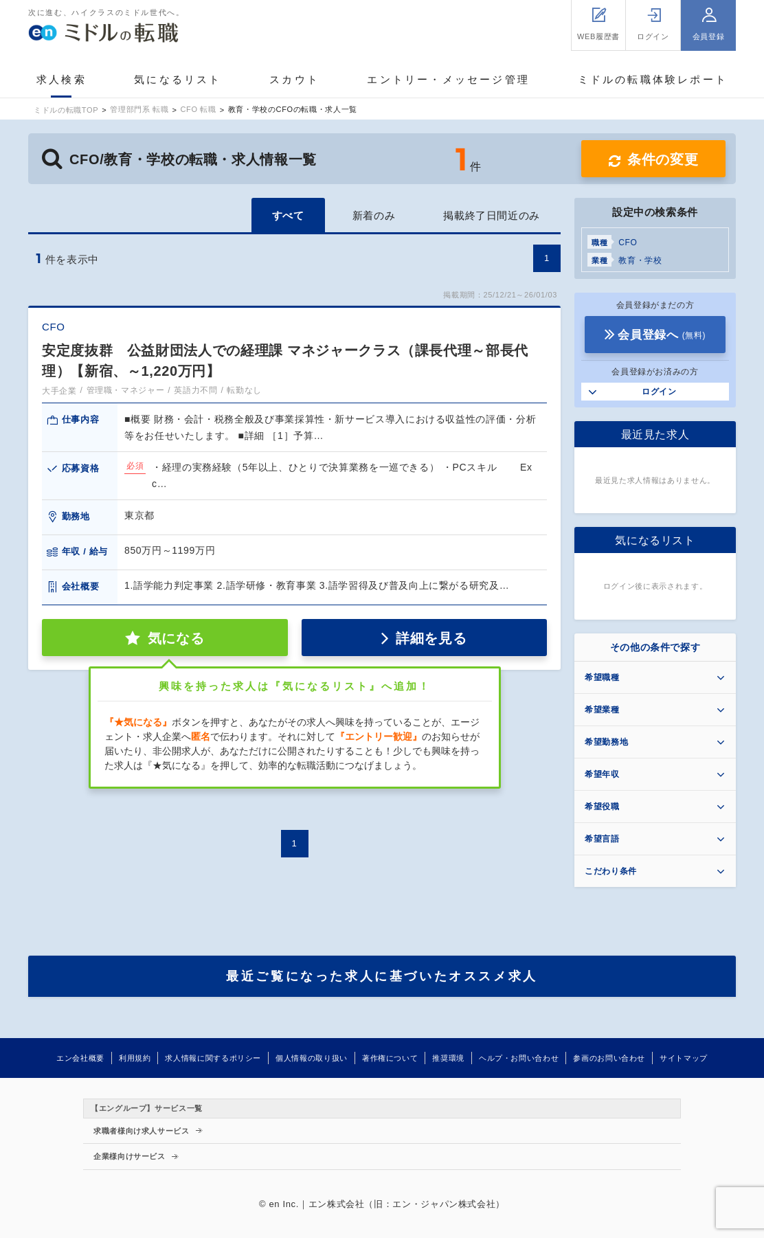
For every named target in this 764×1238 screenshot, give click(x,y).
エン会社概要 (80, 1058)
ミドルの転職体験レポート (653, 79)
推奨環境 (448, 1058)
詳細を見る (431, 638)
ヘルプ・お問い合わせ (519, 1058)
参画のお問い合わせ (609, 1058)
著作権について (390, 1058)
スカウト (294, 79)
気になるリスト (177, 79)
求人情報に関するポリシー (213, 1058)
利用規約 (135, 1058)
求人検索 (61, 79)
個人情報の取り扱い (312, 1058)
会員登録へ (662, 334)
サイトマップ (684, 1058)
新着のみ (374, 215)
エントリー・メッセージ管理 (448, 79)
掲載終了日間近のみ (491, 215)
